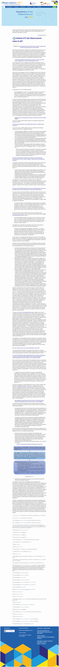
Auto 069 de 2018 (23, 565)
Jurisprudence (9, 6)
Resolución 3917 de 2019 (19, 594)
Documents (16, 6)
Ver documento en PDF (42, 35)
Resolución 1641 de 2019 (31, 582)
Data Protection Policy (23, 628)
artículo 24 (29, 551)
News (34, 6)
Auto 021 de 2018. (23, 577)
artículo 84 (20, 537)
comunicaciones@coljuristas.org (25, 630)
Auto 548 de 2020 (32, 589)
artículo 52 (40, 559)
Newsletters (23, 6)
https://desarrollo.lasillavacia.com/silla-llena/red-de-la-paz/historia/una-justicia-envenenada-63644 (28, 527)
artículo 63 (36, 146)
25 (30, 268)
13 (23, 623)
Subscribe (39, 6)
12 (21, 623)
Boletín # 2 (33, 389)
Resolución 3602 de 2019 (31, 584)
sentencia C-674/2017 (23, 520)
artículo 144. (31, 623)
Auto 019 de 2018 (23, 579)
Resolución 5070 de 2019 (19, 591)
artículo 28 (40, 515)
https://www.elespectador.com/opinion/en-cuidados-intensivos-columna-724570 (25, 526)
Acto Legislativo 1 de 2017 (17, 515)
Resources (29, 6)
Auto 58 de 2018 (17, 544)
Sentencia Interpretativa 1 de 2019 (26, 604)
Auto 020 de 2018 (23, 572)
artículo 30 (20, 551)
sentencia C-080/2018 (23, 539)
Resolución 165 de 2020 (18, 589)
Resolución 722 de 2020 (18, 596)
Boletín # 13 (18, 194)
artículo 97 (43, 556)
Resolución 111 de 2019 (19, 546)
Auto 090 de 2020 (18, 602)
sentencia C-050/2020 (31, 565)
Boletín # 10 (14, 291)
